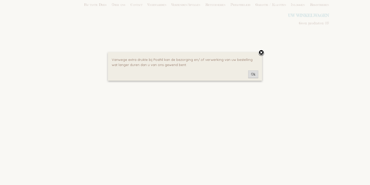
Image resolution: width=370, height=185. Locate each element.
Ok (253, 74)
